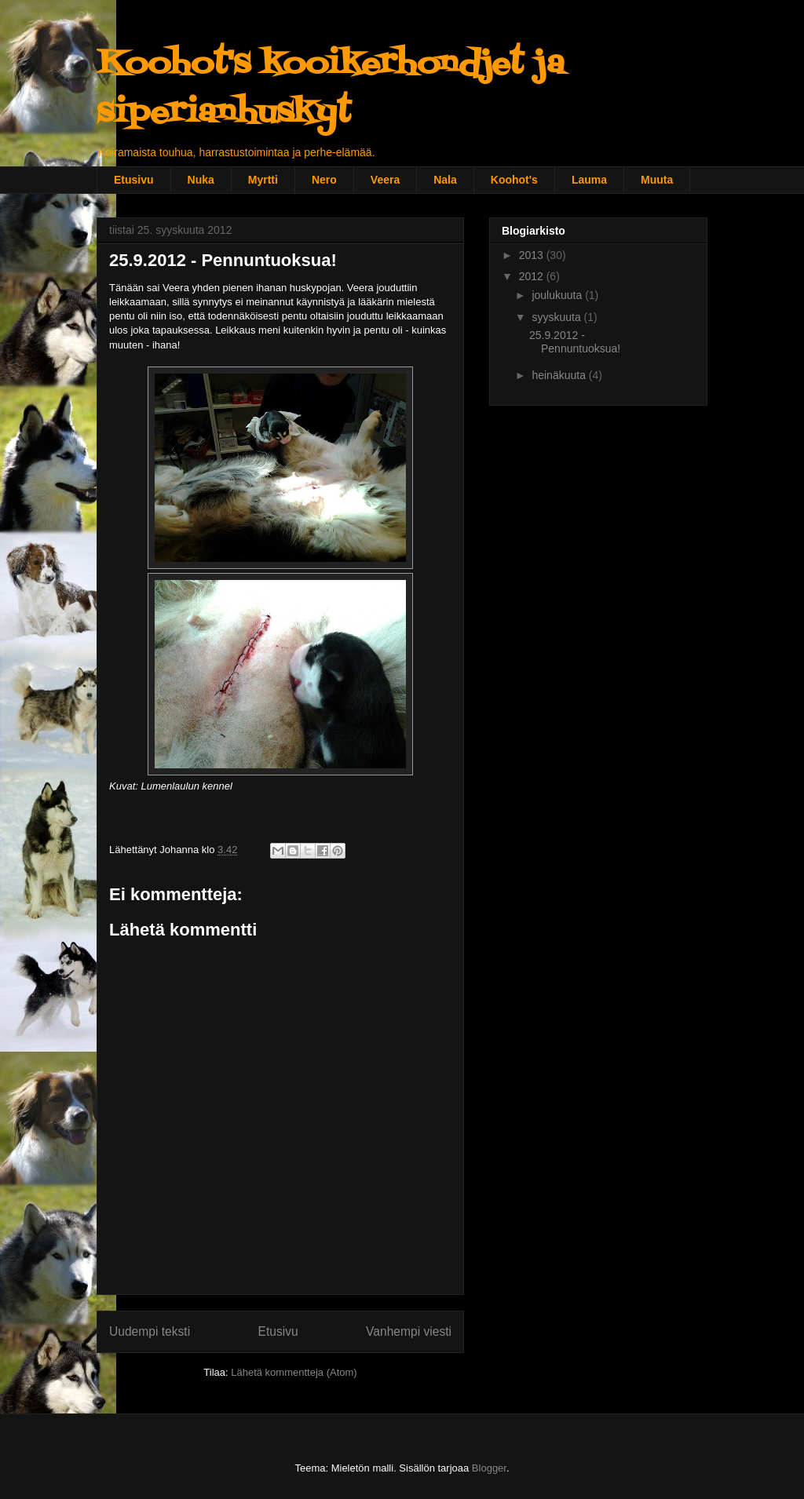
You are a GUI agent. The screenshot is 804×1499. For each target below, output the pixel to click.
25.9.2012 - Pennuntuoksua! (574, 342)
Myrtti (263, 179)
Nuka (201, 179)
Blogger (489, 1468)
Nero (324, 179)
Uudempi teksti (149, 1331)
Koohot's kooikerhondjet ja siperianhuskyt (331, 89)
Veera (385, 179)
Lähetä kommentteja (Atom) (293, 1372)
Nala (445, 179)
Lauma (589, 179)
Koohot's (514, 179)
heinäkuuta (560, 375)
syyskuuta (557, 317)
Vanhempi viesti (408, 1331)
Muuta (657, 179)
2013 (532, 255)
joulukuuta (558, 295)
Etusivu (134, 179)
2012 (532, 276)
